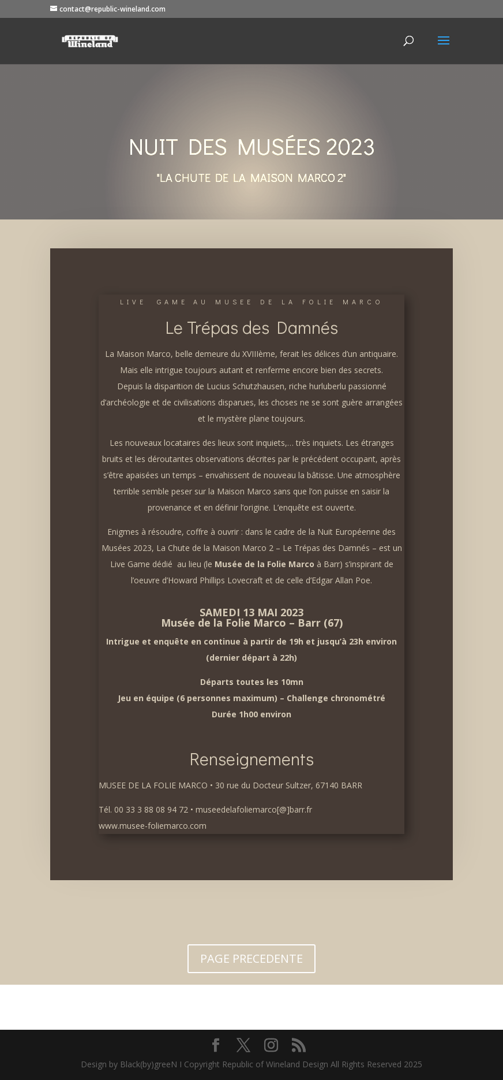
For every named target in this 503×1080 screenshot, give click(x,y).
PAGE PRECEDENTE (251, 958)
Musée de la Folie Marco (264, 563)
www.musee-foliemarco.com (153, 825)
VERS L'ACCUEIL (251, 1004)
